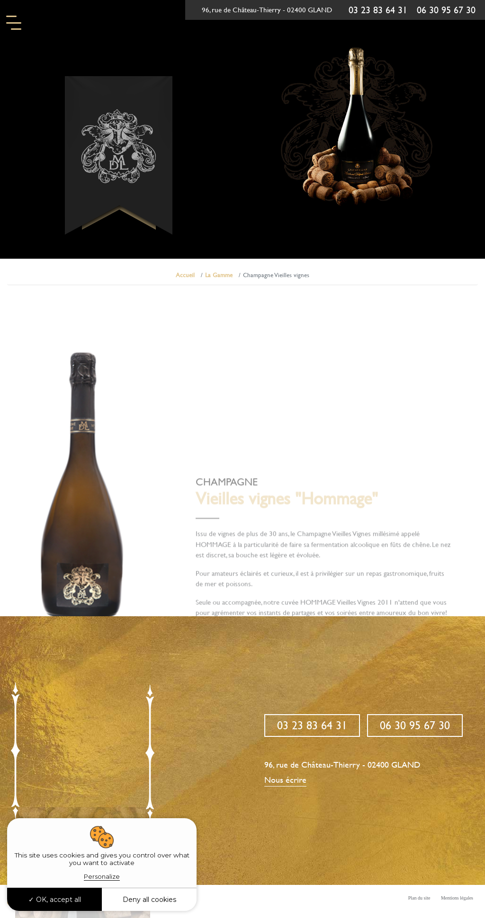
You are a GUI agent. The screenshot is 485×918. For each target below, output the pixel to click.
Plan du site (419, 898)
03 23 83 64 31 (378, 10)
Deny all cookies (149, 899)
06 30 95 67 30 (446, 10)
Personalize (102, 876)
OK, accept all (54, 899)
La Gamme (219, 275)
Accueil (185, 275)
